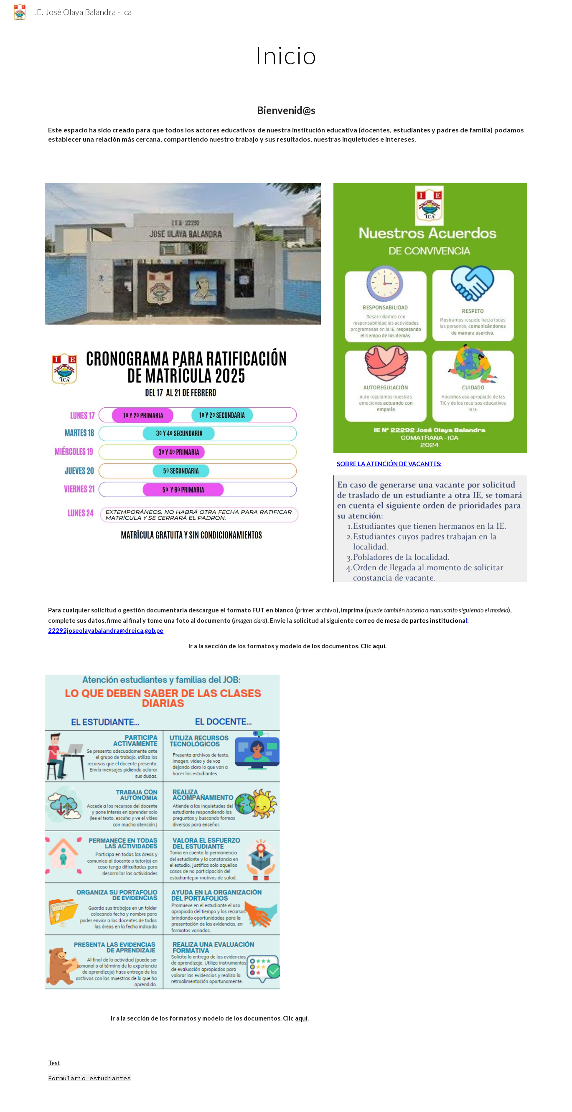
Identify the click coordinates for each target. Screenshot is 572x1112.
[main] (286, 54)
